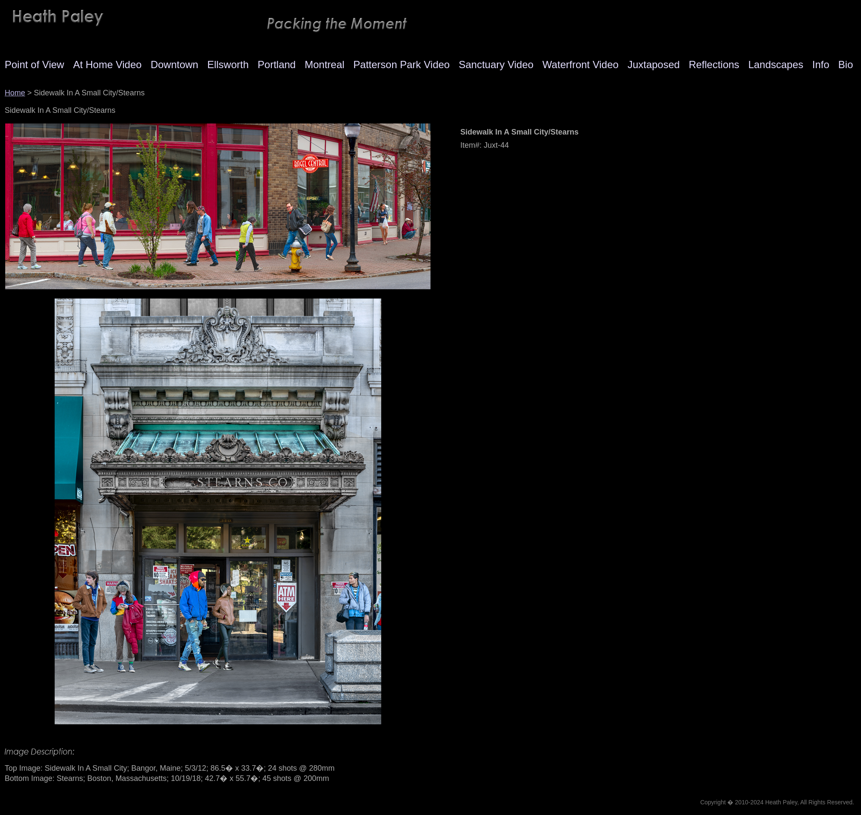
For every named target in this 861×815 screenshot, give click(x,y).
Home (15, 93)
